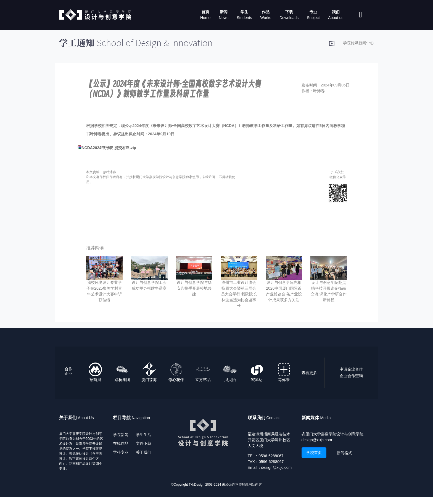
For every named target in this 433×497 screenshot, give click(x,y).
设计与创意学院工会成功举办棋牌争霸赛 (149, 285)
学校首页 (314, 452)
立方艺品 (203, 379)
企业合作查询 (351, 376)
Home (205, 17)
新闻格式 (344, 453)
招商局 (95, 379)
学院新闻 (120, 434)
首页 (205, 12)
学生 (244, 12)
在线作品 (120, 443)
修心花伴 (176, 379)
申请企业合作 (351, 369)
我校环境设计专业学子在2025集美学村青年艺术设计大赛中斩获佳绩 (104, 291)
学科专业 (120, 452)
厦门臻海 (149, 379)
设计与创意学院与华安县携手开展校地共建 (194, 288)
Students (244, 17)
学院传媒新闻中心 (358, 43)
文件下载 (143, 443)
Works (265, 17)
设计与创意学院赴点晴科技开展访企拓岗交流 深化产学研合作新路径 (329, 291)
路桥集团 (122, 379)
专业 (313, 12)
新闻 (224, 12)
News (223, 17)
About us (335, 17)
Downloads (289, 17)
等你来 (284, 379)
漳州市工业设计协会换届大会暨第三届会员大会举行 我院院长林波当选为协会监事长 (239, 294)
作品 (266, 12)
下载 (289, 12)
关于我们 (143, 452)
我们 (336, 12)
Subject (313, 17)
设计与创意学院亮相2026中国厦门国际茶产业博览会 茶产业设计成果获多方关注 (284, 291)
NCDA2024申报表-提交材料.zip (109, 148)
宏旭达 (257, 379)
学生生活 (143, 434)
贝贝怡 (230, 379)
